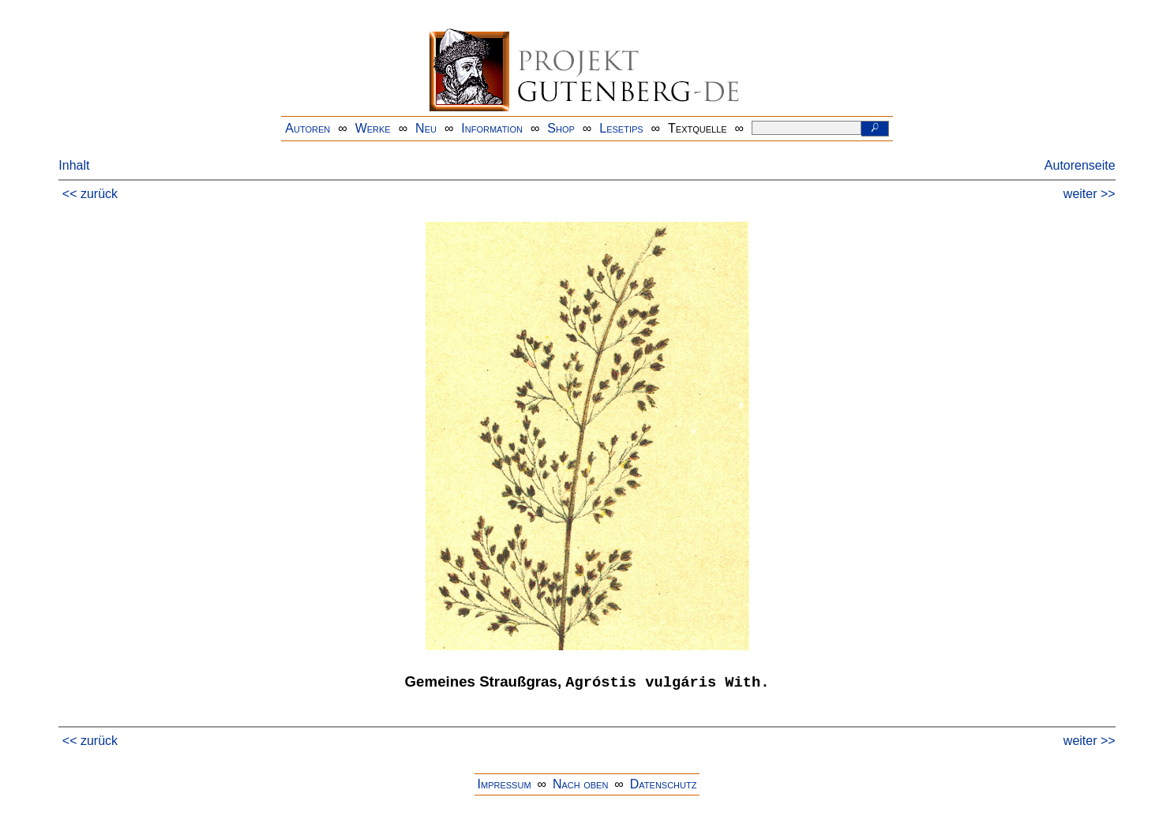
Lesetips (621, 128)
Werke (373, 128)
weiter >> (1089, 193)
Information (492, 128)
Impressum (504, 784)
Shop (561, 128)
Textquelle (697, 128)
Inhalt (73, 165)
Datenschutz (663, 784)
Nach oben (580, 784)
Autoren (307, 128)
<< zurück (90, 193)
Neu (426, 128)
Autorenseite (1080, 165)
